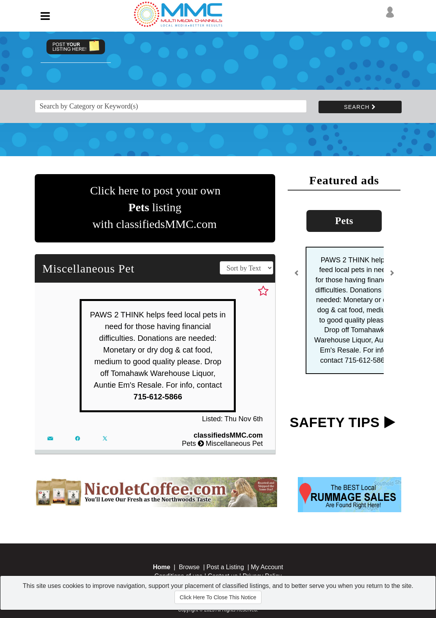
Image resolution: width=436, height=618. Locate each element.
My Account (267, 567)
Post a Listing (225, 567)
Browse (189, 567)
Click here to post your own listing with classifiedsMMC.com (155, 207)
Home (161, 567)
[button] (296, 276)
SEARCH (360, 107)
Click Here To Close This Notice (218, 597)
